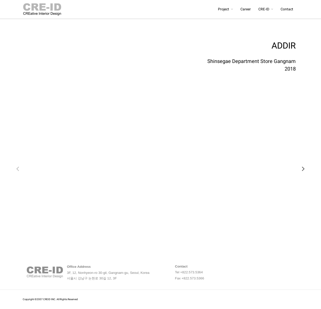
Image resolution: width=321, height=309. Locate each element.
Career (246, 9)
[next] (302, 168)
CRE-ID (264, 9)
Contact (287, 9)
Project (224, 9)
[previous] (18, 168)
